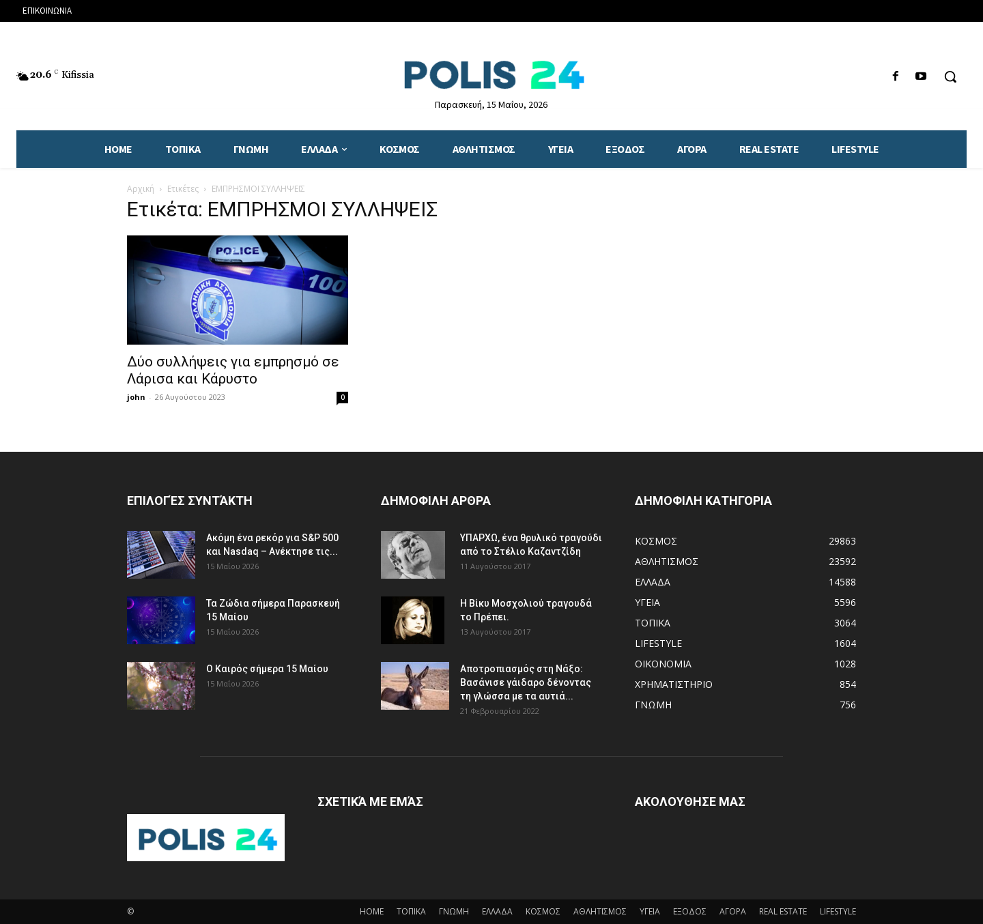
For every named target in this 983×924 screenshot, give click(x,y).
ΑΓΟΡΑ (733, 911)
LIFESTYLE (838, 911)
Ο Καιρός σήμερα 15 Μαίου (267, 668)
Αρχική (140, 188)
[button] (950, 76)
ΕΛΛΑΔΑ (497, 911)
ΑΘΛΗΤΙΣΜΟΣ (600, 911)
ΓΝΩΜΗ (454, 911)
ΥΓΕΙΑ (650, 911)
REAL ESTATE (783, 911)
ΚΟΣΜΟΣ (543, 911)
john (136, 397)
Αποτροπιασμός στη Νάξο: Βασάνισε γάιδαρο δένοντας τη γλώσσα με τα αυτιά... (525, 682)
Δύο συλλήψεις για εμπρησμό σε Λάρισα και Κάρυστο (233, 370)
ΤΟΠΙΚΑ (411, 911)
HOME (372, 911)
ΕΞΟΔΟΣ (690, 911)
